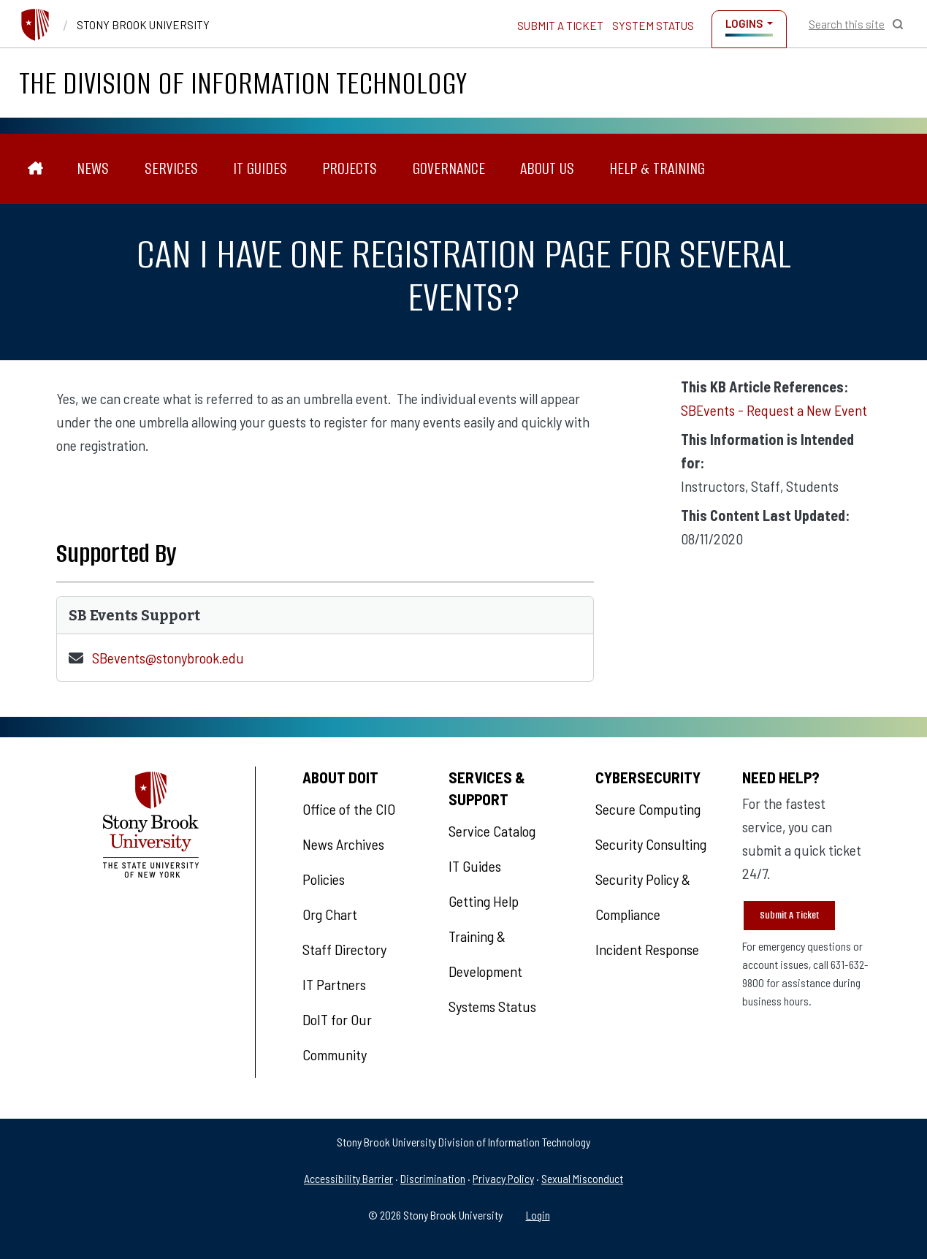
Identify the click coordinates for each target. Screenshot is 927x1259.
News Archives (343, 844)
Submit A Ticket (789, 915)
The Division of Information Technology (243, 83)
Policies (323, 879)
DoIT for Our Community (337, 1037)
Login (538, 1215)
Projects (349, 168)
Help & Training (657, 168)
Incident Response (647, 949)
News (93, 168)
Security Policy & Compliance (642, 896)
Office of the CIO (348, 809)
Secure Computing (648, 809)
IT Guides (260, 168)
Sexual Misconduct (582, 1178)
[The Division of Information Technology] (35, 168)
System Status (653, 25)
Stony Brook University (143, 24)
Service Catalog (492, 831)
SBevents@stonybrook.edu (168, 657)
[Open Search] (856, 24)
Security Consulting (650, 844)
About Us (547, 168)
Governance (449, 168)
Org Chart (329, 914)
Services (171, 168)
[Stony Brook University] (35, 25)
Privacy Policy (503, 1178)
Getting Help (484, 901)
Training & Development (485, 953)
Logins (744, 23)
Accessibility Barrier (348, 1178)
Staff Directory (344, 949)
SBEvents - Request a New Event (774, 410)
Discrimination (432, 1178)
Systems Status (492, 1006)
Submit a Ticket (560, 25)
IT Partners (334, 984)
